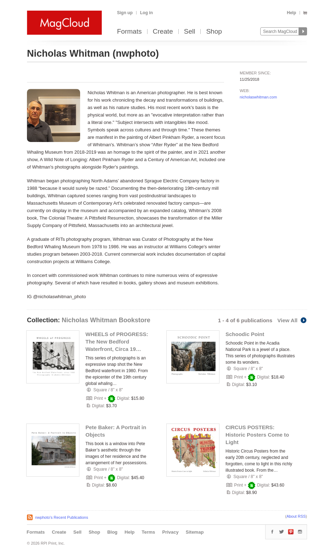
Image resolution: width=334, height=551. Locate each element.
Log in (146, 12)
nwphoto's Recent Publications (61, 517)
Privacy (170, 532)
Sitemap (195, 532)
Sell (189, 31)
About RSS (296, 516)
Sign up (125, 12)
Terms (148, 532)
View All (292, 320)
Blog (112, 532)
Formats (129, 31)
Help (291, 12)
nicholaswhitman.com (258, 97)
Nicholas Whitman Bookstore (106, 320)
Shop (214, 31)
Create (163, 31)
